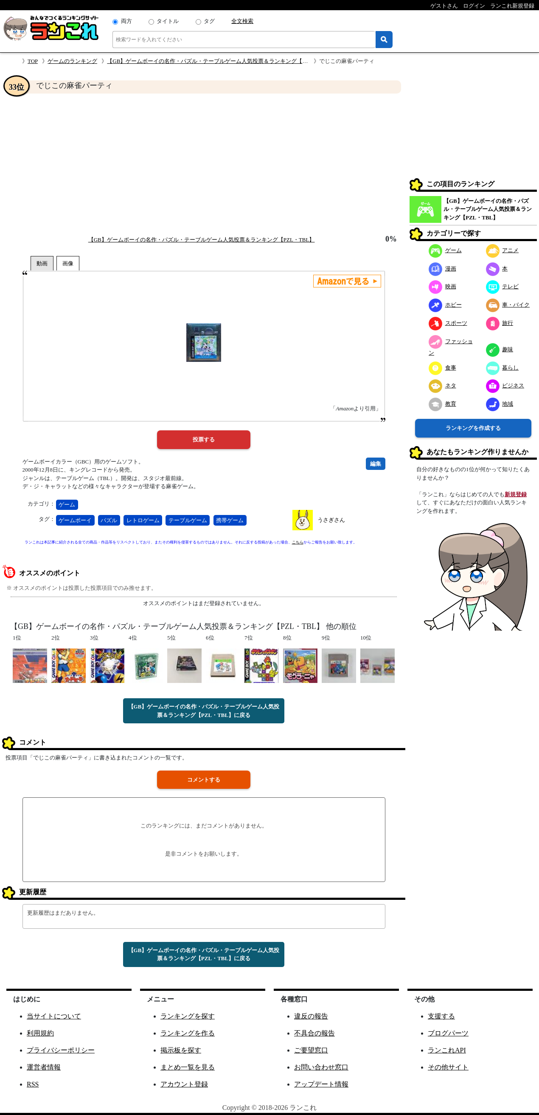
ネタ (442, 385)
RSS (33, 1084)
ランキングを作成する (473, 428)
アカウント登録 (184, 1084)
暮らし (502, 367)
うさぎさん (331, 520)
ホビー (445, 305)
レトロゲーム (143, 520)
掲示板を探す (180, 1050)
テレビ (502, 286)
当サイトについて (54, 1016)
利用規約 (40, 1033)
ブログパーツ (448, 1033)
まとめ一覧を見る (187, 1067)
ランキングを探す (187, 1016)
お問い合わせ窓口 (321, 1067)
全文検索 (242, 21)
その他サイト (448, 1067)
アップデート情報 (321, 1084)
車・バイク (508, 305)
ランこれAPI (447, 1050)
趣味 (500, 349)
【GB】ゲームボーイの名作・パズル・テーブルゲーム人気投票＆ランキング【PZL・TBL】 (220, 61)
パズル (109, 520)
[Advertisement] (203, 164)
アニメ (502, 250)
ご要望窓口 (311, 1050)
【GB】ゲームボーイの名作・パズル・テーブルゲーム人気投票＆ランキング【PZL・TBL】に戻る (204, 710)
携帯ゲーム (230, 520)
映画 (442, 286)
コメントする (203, 780)
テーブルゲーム (187, 520)
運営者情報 (44, 1067)
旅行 (500, 323)
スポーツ (448, 323)
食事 (442, 367)
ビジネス (505, 385)
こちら (297, 542)
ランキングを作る (187, 1033)
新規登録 (516, 494)
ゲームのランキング (72, 61)
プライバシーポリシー (61, 1050)
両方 (126, 21)
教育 (442, 404)
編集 (375, 464)
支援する (441, 1016)
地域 (500, 404)
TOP (33, 61)
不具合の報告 (314, 1033)
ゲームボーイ (75, 520)
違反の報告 (311, 1016)
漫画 (442, 268)
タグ (209, 21)
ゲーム (67, 504)
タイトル (168, 21)
